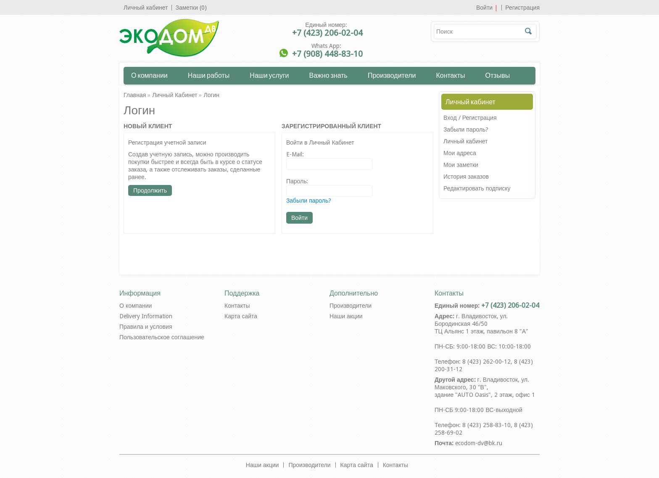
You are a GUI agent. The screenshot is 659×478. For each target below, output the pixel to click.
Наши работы (209, 75)
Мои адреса (459, 153)
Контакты (450, 75)
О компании (149, 75)
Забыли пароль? (465, 129)
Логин (211, 95)
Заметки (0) (191, 7)
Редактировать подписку (477, 188)
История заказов (466, 176)
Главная (135, 95)
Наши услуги (269, 75)
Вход (450, 117)
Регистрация (522, 7)
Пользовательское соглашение (161, 337)
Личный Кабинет (174, 95)
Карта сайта (240, 316)
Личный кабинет (146, 7)
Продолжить (150, 190)
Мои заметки (460, 164)
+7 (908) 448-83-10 (327, 54)
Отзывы (497, 75)
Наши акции (346, 316)
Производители (392, 75)
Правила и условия (145, 326)
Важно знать (328, 75)
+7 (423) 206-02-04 (327, 33)
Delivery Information (145, 316)
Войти (484, 7)
